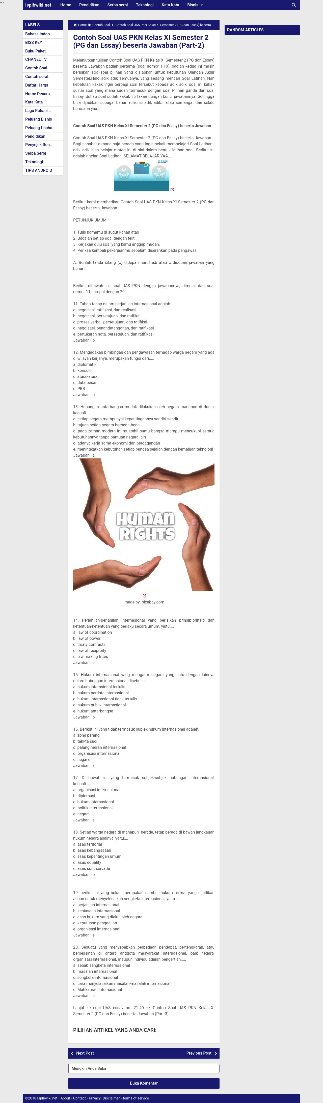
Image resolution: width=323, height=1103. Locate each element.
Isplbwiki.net (38, 5)
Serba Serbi (35, 153)
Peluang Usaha (38, 127)
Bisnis (196, 5)
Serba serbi (117, 5)
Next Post (85, 1053)
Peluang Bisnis (38, 119)
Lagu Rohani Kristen (43, 110)
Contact (79, 1098)
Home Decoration (41, 93)
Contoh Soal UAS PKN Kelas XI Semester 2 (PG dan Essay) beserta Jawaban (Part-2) (141, 41)
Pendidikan (89, 5)
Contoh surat (36, 76)
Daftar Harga (36, 85)
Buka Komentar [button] (144, 1083)
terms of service (136, 1098)
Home (65, 5)
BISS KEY (33, 42)
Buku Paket (35, 51)
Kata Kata (170, 5)
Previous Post (198, 1053)
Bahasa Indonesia (41, 34)
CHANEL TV (36, 59)
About (65, 1098)
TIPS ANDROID (38, 170)
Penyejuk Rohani (40, 144)
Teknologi (145, 5)
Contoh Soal (36, 68)
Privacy (95, 1098)
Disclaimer (111, 1098)
